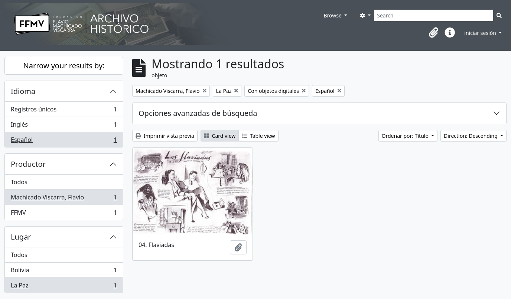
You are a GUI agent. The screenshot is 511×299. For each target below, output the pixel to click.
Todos (19, 182)
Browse (333, 15)
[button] (433, 33)
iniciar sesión (480, 32)
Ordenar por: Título (406, 135)
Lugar (21, 237)
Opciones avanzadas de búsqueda (198, 113)
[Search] (434, 15)
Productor (28, 164)
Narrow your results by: (64, 66)
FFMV (63, 214)
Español (63, 141)
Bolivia (63, 272)
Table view (258, 135)
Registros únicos (63, 111)
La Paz (63, 287)
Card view (219, 135)
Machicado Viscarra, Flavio (63, 199)
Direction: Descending (471, 135)
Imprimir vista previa (165, 135)
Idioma (23, 91)
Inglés (63, 126)
